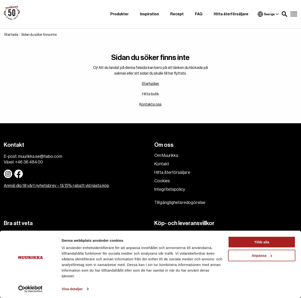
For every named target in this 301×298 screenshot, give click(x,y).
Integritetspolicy (169, 189)
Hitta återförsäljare (231, 14)
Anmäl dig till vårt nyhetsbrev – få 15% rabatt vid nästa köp (56, 185)
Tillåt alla (261, 242)
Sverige (268, 14)
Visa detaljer (72, 289)
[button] (284, 14)
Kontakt (161, 164)
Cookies (162, 181)
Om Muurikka (166, 155)
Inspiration (149, 14)
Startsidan (150, 84)
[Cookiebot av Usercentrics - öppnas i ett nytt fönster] (30, 288)
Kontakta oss (150, 104)
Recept (177, 14)
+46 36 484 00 (29, 162)
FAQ (198, 14)
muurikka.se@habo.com (40, 156)
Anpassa (262, 255)
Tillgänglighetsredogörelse (179, 202)
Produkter (119, 14)
